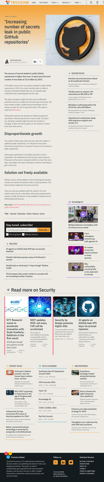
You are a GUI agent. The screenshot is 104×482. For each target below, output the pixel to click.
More (77, 3)
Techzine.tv (77, 202)
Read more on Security (33, 289)
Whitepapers (81, 366)
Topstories (43, 3)
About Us (83, 466)
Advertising (84, 464)
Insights (65, 3)
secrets (42, 214)
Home (34, 3)
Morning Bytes (15, 234)
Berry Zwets (59, 339)
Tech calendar (49, 366)
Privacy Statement (87, 473)
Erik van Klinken (33, 345)
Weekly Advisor (31, 234)
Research (35, 214)
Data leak (13, 214)
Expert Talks (15, 366)
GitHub (29, 214)
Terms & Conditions (87, 471)
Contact (83, 469)
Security (13, 16)
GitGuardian (16, 110)
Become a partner (87, 461)
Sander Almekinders (11, 351)
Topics (54, 3)
